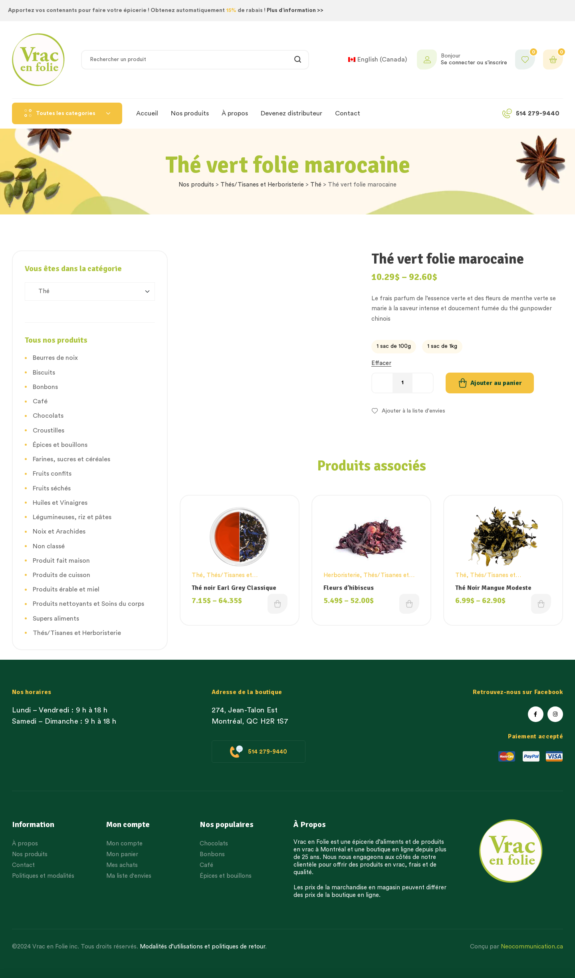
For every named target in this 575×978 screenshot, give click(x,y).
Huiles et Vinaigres (60, 503)
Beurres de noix (55, 358)
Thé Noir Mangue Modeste (493, 588)
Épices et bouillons (60, 445)
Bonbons (45, 387)
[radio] (393, 346)
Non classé (49, 546)
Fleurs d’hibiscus (348, 588)
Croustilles (48, 430)
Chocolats (48, 416)
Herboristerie (341, 575)
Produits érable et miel (66, 589)
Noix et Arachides (59, 531)
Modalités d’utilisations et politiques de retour (202, 947)
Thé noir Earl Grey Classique (234, 588)
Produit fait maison (61, 560)
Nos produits (196, 185)
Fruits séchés (52, 488)
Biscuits (44, 372)
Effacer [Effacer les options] (381, 363)
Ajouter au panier (496, 383)
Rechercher (298, 59)
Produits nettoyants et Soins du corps (88, 604)
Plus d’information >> (295, 10)
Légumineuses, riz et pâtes (72, 517)
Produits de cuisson (61, 575)
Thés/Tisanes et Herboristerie (262, 185)
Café (40, 401)
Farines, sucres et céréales (71, 459)
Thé (315, 185)
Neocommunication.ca (532, 947)
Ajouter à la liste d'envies (413, 411)
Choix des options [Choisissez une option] (278, 604)
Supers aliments (56, 618)
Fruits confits (52, 473)
